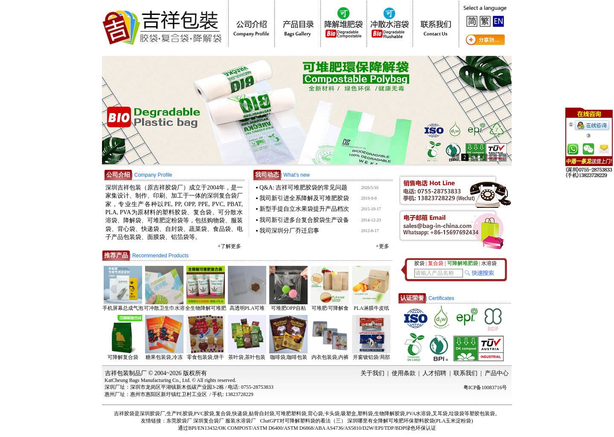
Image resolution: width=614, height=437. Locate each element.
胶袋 (419, 263)
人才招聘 (434, 373)
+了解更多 (229, 246)
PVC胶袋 (204, 414)
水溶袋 (489, 263)
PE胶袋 (185, 414)
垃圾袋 (456, 414)
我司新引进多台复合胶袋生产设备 (304, 220)
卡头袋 (332, 414)
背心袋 (315, 414)
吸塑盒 (348, 414)
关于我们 (372, 373)
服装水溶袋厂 (240, 421)
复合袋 (223, 414)
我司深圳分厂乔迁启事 (289, 230)
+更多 (382, 246)
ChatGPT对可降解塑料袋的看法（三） (303, 421)
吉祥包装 (117, 373)
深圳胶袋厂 (152, 414)
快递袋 (239, 414)
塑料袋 (365, 414)
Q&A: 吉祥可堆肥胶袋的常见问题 (303, 187)
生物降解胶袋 (389, 414)
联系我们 (465, 373)
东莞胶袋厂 (179, 421)
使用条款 (404, 373)
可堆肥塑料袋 (291, 414)
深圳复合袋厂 (208, 421)
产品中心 (497, 373)
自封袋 (266, 414)
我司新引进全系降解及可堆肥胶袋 (304, 198)
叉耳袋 (440, 414)
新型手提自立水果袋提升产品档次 (304, 209)
